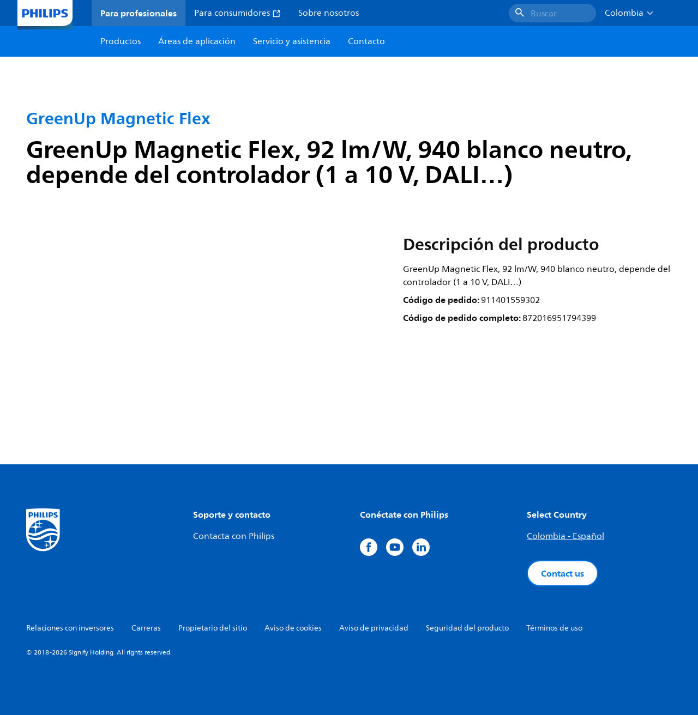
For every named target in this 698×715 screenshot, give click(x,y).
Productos (120, 41)
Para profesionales (138, 13)
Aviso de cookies (293, 628)
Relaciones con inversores (70, 628)
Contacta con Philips (233, 536)
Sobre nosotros (328, 13)
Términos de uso (554, 628)
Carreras (146, 628)
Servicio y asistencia (291, 41)
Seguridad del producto (467, 628)
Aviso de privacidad (373, 628)
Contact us (562, 573)
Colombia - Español (565, 536)
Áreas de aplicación (197, 41)
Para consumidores (237, 13)
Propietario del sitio (212, 628)
